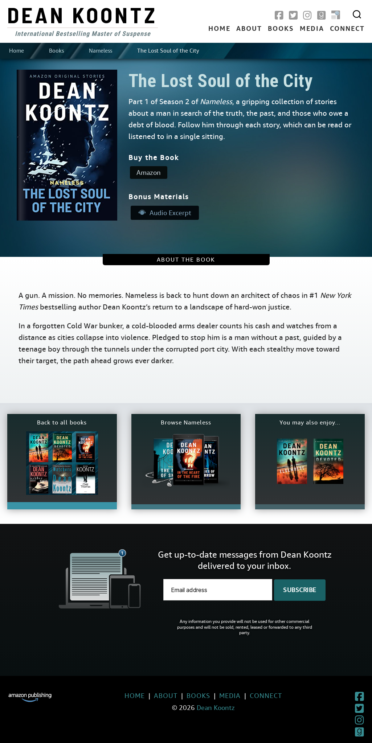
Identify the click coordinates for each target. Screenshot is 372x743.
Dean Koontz (82, 14)
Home (219, 29)
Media (312, 29)
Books (281, 29)
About (249, 29)
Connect (347, 29)
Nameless (100, 50)
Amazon (148, 172)
